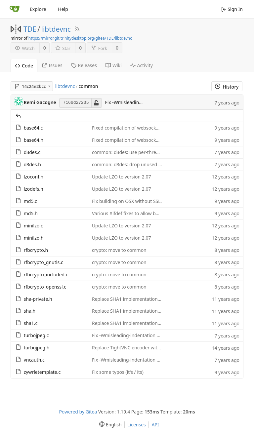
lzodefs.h (33, 189)
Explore (38, 9)
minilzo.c (33, 225)
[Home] (15, 9)
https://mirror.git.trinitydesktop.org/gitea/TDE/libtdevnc (80, 38)
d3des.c (32, 152)
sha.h (30, 311)
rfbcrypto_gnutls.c (43, 262)
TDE (29, 29)
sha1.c (31, 323)
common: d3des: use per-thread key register (140, 152)
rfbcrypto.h (36, 250)
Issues (52, 65)
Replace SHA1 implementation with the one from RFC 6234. (156, 299)
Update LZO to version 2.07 (121, 177)
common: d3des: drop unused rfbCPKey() (136, 164)
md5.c (30, 201)
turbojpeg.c (36, 335)
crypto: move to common (119, 250)
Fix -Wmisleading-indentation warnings (134, 335)
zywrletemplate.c (42, 372)
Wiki (114, 65)
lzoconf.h (33, 177)
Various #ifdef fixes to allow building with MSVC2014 (148, 213)
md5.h (31, 213)
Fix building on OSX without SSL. (127, 201)
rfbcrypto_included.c (46, 274)
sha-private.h (38, 299)
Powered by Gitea (78, 412)
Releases (84, 65)
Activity (141, 65)
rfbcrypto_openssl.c (45, 287)
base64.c (33, 128)
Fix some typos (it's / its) (118, 372)
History (226, 87)
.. (25, 115)
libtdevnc (56, 29)
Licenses (136, 424)
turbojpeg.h (37, 347)
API (155, 424)
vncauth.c (34, 360)
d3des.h (32, 164)
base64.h (34, 140)
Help (63, 9)
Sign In (232, 9)
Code (24, 65)
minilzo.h (34, 238)
